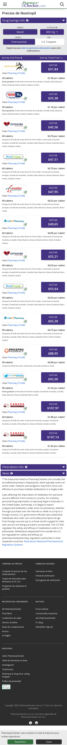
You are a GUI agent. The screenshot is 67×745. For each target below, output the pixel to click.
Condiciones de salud (11, 618)
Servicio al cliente (9, 622)
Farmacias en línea (44, 571)
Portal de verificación (45, 575)
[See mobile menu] (4, 4)
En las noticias (42, 609)
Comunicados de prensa (46, 613)
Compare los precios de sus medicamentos (14, 572)
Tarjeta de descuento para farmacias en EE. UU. (14, 580)
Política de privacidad (11, 681)
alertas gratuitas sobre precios (36, 48)
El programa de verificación (48, 580)
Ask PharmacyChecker (46, 618)
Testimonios (7, 669)
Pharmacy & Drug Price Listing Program (15, 675)
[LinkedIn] (36, 723)
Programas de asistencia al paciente (14, 587)
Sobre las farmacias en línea (14, 660)
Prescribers (7, 613)
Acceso (5, 631)
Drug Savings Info (33, 20)
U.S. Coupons (48, 41)
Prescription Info (33, 467)
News (33, 473)
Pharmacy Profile (16, 73)
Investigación (8, 665)
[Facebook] (31, 723)
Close (49, 741)
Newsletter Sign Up (44, 627)
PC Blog (39, 622)
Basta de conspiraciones (13, 627)
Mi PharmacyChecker (11, 609)
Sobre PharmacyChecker (13, 656)
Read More (20, 741)
